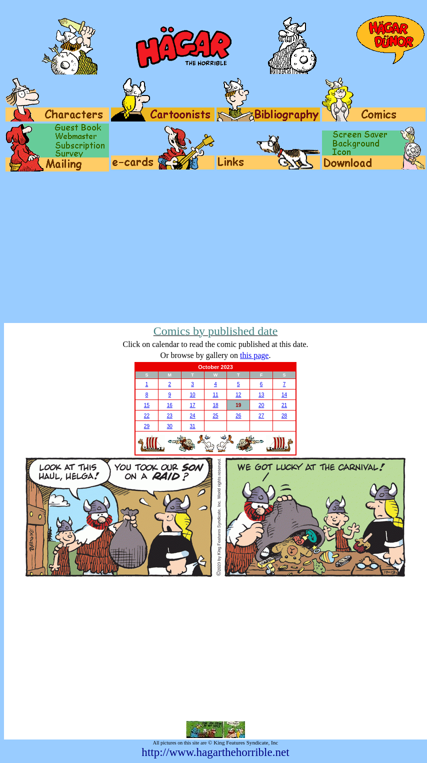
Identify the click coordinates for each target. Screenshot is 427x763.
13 (261, 395)
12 (238, 395)
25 (215, 415)
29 (147, 426)
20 (261, 405)
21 (284, 405)
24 (193, 415)
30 (169, 426)
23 (169, 415)
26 (238, 415)
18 (215, 405)
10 (193, 395)
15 (147, 405)
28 (284, 415)
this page (254, 355)
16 (169, 405)
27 (261, 415)
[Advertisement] (215, 248)
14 (284, 395)
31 (193, 426)
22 (147, 415)
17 (193, 405)
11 (215, 395)
